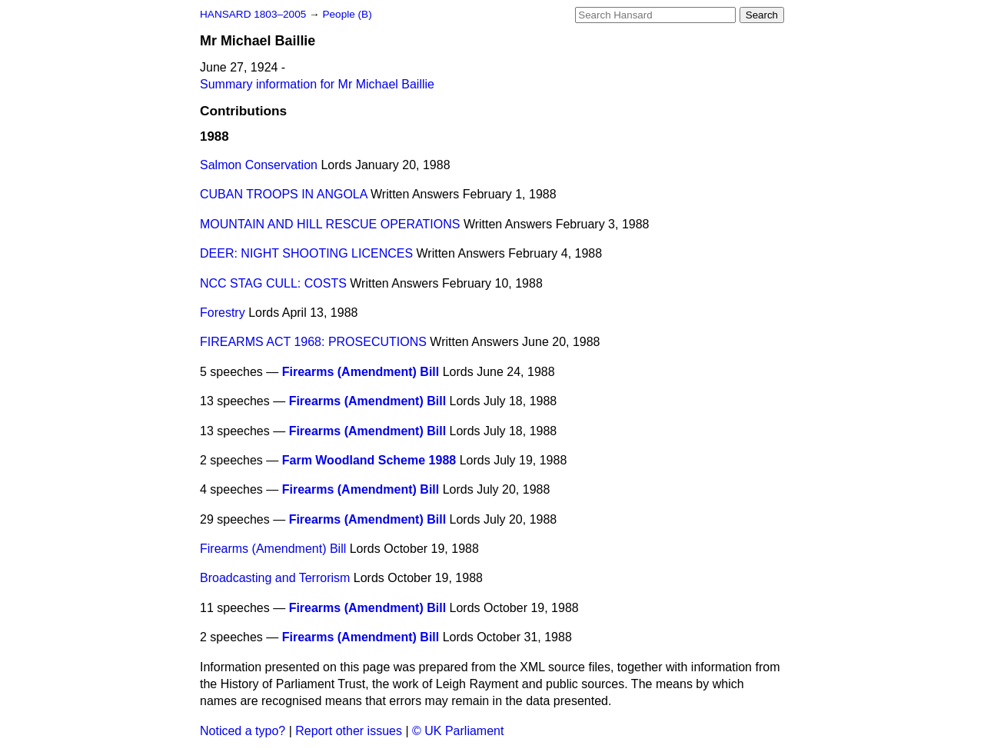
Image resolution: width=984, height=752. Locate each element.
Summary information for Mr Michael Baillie (317, 84)
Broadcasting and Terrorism (275, 577)
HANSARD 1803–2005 (253, 14)
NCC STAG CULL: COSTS (273, 283)
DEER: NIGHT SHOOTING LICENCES (306, 253)
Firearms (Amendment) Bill (360, 371)
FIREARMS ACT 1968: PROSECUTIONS (313, 341)
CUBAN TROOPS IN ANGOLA (283, 194)
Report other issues (348, 730)
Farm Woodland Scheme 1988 (369, 460)
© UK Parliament (458, 730)
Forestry (222, 312)
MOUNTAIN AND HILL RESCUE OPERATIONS (330, 224)
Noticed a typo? (242, 730)
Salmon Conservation (258, 164)
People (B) (346, 14)
